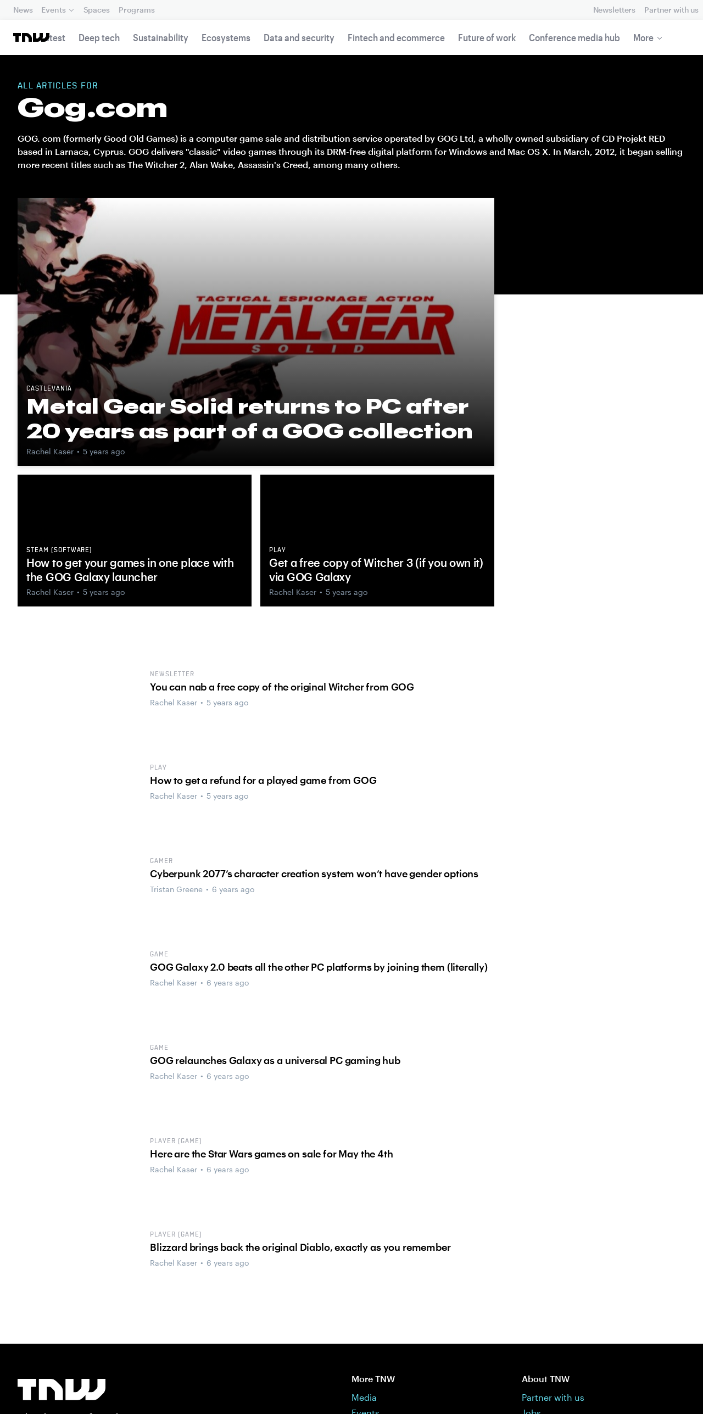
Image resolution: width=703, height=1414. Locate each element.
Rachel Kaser (50, 451)
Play (277, 550)
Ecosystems (226, 37)
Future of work (487, 37)
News (22, 9)
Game (159, 954)
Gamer (161, 861)
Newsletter (172, 674)
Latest (52, 37)
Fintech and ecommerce (396, 37)
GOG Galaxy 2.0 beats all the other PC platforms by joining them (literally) (319, 967)
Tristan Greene (176, 889)
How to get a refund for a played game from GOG (263, 780)
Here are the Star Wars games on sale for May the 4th (271, 1154)
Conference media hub (574, 37)
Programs (137, 9)
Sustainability (160, 37)
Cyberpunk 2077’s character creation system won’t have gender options (314, 873)
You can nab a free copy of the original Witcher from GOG (282, 687)
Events (53, 9)
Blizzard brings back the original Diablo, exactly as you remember (300, 1247)
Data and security (299, 37)
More (643, 37)
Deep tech (99, 37)
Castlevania (49, 389)
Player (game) (176, 1141)
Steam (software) (59, 550)
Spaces (96, 9)
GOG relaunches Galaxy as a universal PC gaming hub (275, 1060)
